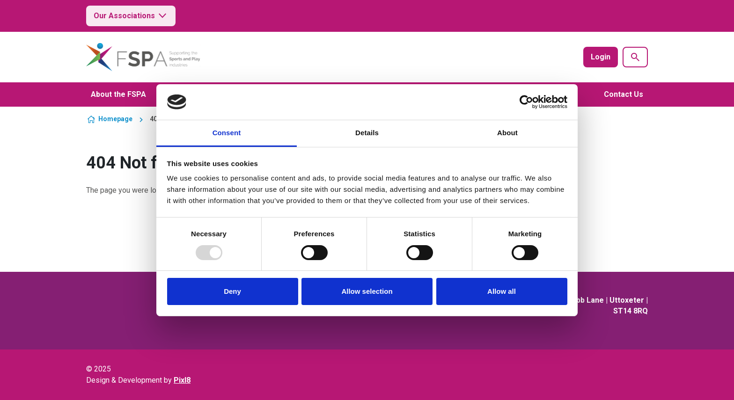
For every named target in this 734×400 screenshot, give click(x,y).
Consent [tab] (227, 133)
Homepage (115, 119)
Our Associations (131, 16)
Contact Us (623, 94)
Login (600, 56)
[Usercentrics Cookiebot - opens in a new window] (526, 102)
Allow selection (366, 291)
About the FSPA (118, 94)
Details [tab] (367, 133)
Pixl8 (182, 380)
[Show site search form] (635, 57)
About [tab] (507, 133)
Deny (232, 291)
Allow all (501, 291)
